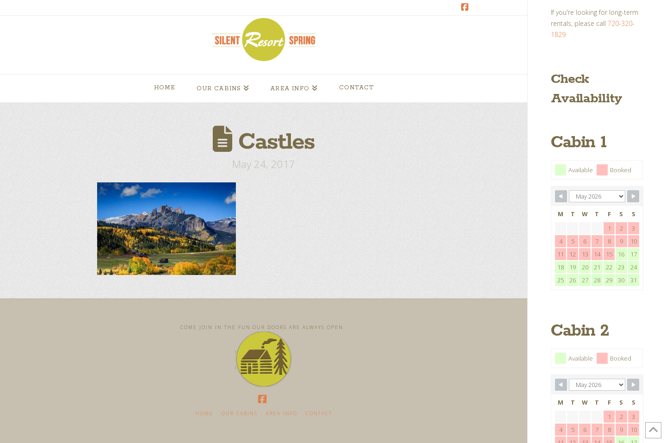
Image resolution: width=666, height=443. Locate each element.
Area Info (281, 414)
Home (204, 414)
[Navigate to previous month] (561, 196)
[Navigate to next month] (633, 196)
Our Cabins (240, 414)
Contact (319, 414)
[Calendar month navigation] (597, 196)
